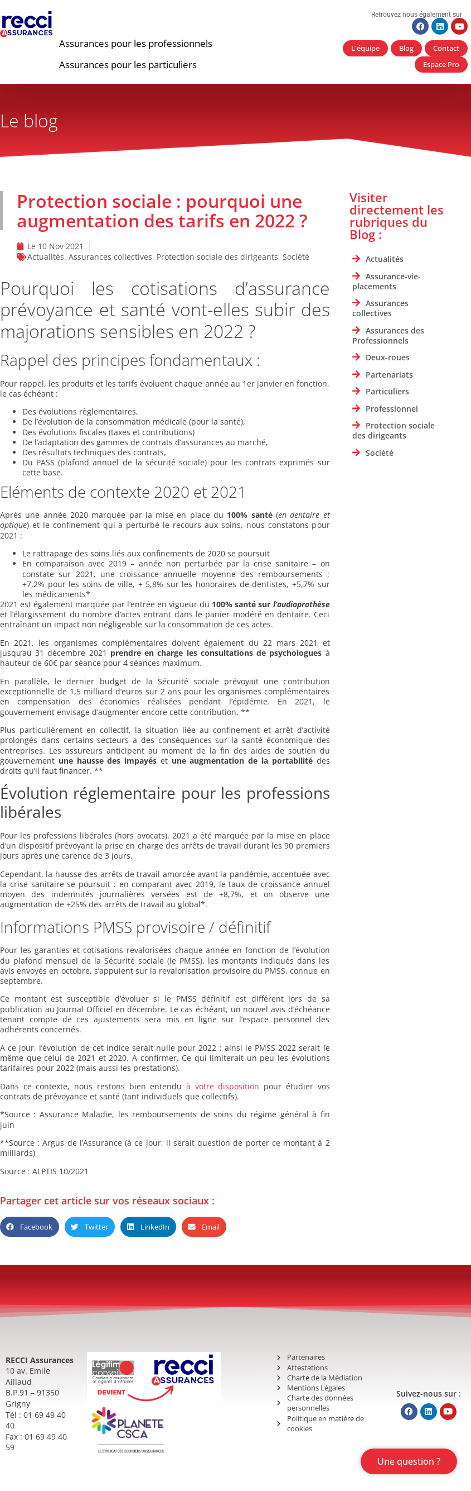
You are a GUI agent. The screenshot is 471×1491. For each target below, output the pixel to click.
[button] (135, 43)
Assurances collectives (110, 256)
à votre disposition (222, 1086)
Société (296, 256)
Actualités (45, 256)
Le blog (29, 120)
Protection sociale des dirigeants (217, 256)
